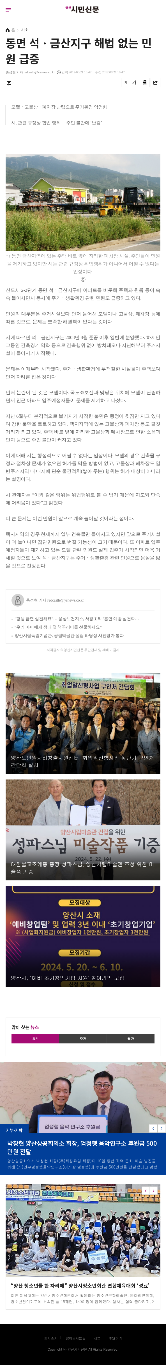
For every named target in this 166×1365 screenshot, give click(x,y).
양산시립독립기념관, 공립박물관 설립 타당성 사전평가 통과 (69, 635)
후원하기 (115, 1337)
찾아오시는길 (76, 1337)
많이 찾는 (25, 1027)
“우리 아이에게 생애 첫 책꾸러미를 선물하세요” (58, 627)
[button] (162, 1128)
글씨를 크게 (134, 82)
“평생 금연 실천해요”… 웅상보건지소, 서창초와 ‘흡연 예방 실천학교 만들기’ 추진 (77, 618)
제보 (97, 1337)
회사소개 (50, 1337)
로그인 (1, 14)
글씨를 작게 (126, 82)
